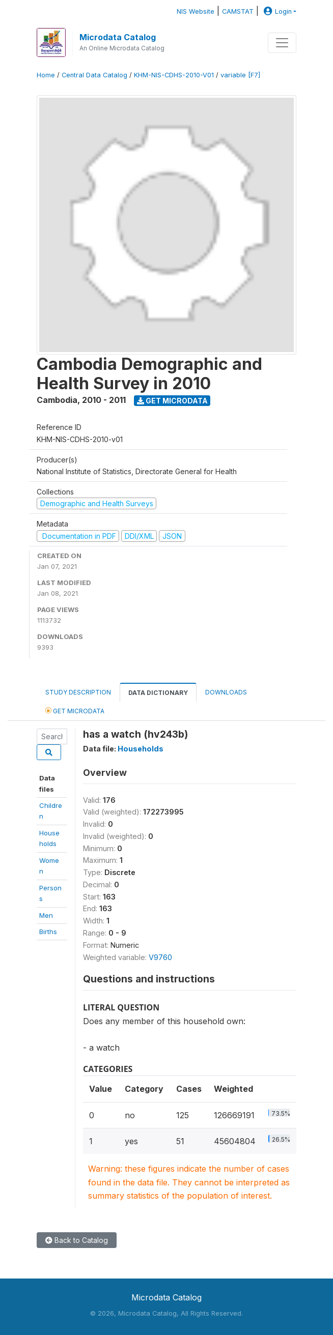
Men (46, 915)
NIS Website (195, 11)
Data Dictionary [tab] (158, 692)
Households (140, 748)
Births (48, 931)
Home (46, 75)
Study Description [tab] (78, 692)
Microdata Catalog (117, 37)
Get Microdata (172, 400)
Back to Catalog (76, 1240)
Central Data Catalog (94, 75)
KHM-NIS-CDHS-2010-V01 (174, 75)
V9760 (160, 957)
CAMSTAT (238, 11)
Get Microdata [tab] (74, 710)
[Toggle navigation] (282, 43)
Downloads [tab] (226, 692)
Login (276, 11)
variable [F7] (240, 75)
